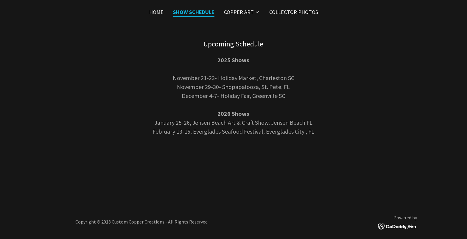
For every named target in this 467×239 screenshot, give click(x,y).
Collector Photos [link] (293, 12)
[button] (242, 12)
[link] (397, 225)
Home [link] (156, 12)
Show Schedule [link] (193, 12)
